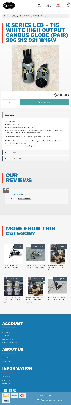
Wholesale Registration (10, 342)
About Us (5, 358)
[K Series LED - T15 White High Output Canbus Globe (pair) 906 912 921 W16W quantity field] (9, 102)
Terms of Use (6, 377)
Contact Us (6, 361)
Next (67, 90)
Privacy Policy (7, 380)
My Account (6, 332)
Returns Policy (7, 384)
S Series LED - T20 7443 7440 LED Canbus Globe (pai (12, 300)
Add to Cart (44, 102)
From (60, 279)
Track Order (6, 335)
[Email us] (5, 389)
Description (9, 115)
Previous (65, 90)
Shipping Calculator (13, 158)
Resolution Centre (8, 339)
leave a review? (24, 198)
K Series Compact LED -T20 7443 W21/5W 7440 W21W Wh (34, 300)
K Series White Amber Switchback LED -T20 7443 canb (57, 268)
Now (38, 246)
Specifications (10, 152)
